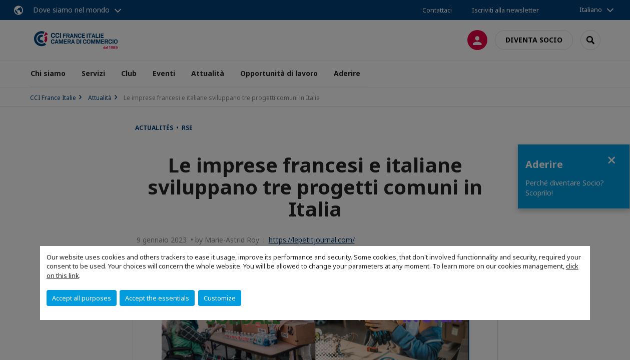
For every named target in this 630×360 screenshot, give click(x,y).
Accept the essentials (157, 298)
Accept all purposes (81, 298)
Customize (220, 298)
